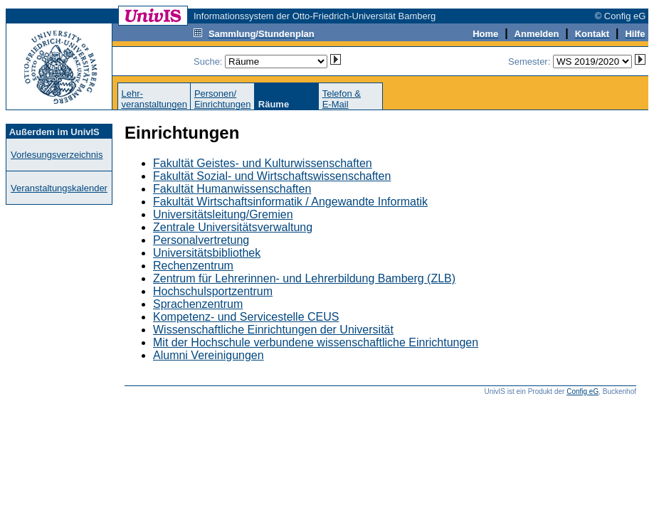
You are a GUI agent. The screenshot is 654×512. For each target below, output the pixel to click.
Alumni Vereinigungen (208, 355)
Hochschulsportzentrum (213, 291)
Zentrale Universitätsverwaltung (232, 227)
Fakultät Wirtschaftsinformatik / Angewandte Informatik (290, 202)
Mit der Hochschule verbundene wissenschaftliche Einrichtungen (315, 342)
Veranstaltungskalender (59, 188)
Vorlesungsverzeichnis (56, 154)
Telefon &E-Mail (341, 99)
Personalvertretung (201, 240)
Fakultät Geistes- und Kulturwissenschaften (262, 163)
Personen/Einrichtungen (222, 99)
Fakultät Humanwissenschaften (232, 189)
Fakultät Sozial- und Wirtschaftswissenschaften (272, 176)
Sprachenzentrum (198, 304)
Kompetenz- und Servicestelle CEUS (246, 317)
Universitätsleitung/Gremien (223, 214)
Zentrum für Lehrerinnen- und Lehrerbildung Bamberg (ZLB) (304, 278)
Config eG (582, 391)
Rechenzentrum (193, 266)
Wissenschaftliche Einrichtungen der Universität (273, 330)
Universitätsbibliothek (206, 253)
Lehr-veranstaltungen (154, 99)
